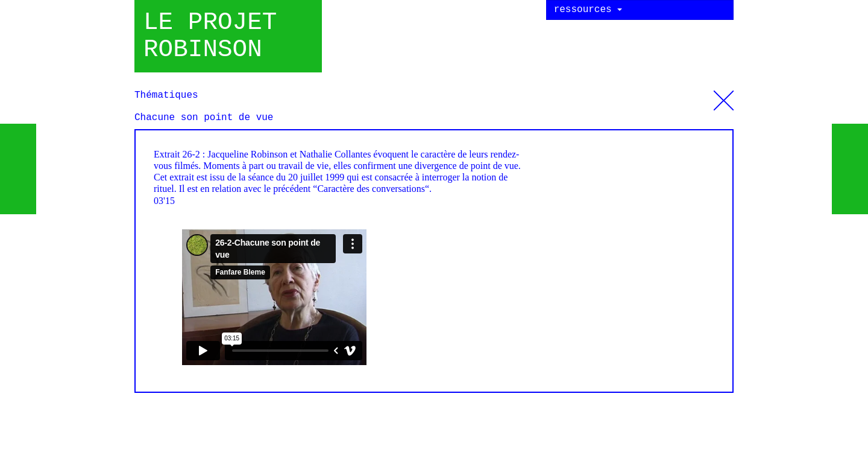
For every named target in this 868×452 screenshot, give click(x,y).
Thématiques (724, 96)
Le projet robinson (210, 36)
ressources (588, 9)
